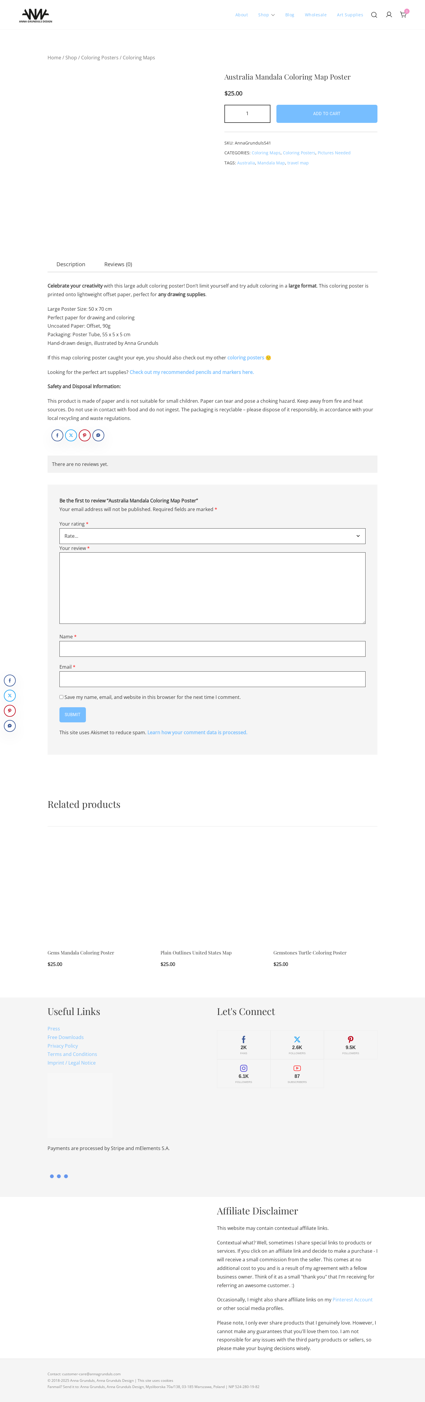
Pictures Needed (334, 153)
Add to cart (327, 113)
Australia (246, 163)
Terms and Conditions (72, 1054)
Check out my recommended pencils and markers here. (192, 372)
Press (54, 1028)
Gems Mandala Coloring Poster (81, 953)
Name (68, 636)
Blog (290, 15)
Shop (263, 15)
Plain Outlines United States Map (196, 953)
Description (70, 264)
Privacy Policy (63, 1046)
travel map (298, 163)
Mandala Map (271, 163)
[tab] (71, 264)
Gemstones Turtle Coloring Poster (310, 953)
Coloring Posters (100, 57)
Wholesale (316, 15)
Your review (74, 548)
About (241, 15)
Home (54, 57)
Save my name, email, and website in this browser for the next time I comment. (152, 697)
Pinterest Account (353, 1300)
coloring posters (245, 357)
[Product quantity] (247, 113)
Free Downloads (66, 1037)
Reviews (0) (118, 264)
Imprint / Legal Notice (72, 1063)
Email (67, 667)
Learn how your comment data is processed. (197, 732)
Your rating (74, 524)
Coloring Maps (139, 57)
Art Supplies (350, 15)
